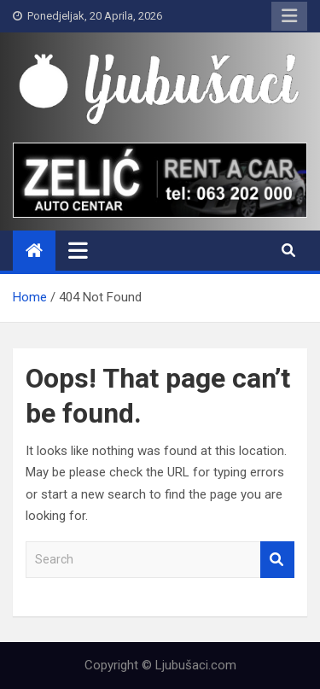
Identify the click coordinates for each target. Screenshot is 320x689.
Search (277, 559)
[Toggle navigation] (78, 250)
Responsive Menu (289, 16)
